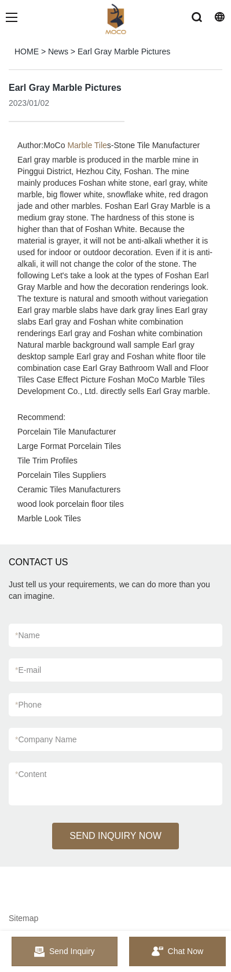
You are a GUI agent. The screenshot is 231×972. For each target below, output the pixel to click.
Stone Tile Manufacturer (157, 145)
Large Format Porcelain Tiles (69, 446)
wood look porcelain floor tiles (70, 504)
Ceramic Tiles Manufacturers (68, 489)
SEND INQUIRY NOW (115, 836)
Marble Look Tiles (49, 518)
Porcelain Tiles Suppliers (61, 475)
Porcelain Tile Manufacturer (66, 431)
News (58, 51)
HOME (26, 51)
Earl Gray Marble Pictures (124, 51)
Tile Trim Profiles (47, 460)
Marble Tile (87, 145)
